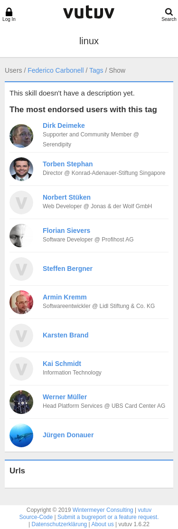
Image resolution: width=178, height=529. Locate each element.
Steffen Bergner (68, 268)
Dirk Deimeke (64, 125)
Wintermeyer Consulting (103, 510)
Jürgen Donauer (68, 435)
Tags (96, 70)
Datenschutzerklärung (59, 524)
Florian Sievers (66, 230)
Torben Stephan (68, 164)
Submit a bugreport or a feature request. (108, 517)
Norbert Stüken (67, 197)
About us (102, 524)
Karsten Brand (65, 335)
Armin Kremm (65, 297)
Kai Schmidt (62, 363)
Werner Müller (65, 397)
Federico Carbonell (56, 70)
